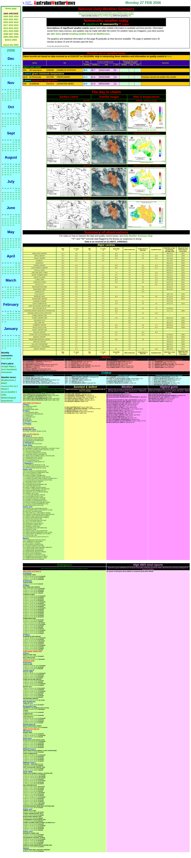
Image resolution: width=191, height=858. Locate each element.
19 (5, 74)
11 (2, 72)
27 (8, 76)
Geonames (6, 372)
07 (10, 69)
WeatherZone (7, 380)
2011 (5, 31)
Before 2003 (11, 40)
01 (13, 67)
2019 (11, 22)
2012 (16, 28)
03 (19, 67)
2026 (5, 16)
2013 (11, 28)
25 (2, 76)
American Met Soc (9, 386)
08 (13, 69)
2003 (16, 37)
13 (8, 72)
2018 (16, 22)
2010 (11, 31)
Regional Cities (118, 14)
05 (5, 69)
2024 (16, 16)
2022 (11, 19)
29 (13, 76)
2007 (11, 34)
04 (2, 69)
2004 (11, 37)
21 (10, 74)
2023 (5, 19)
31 (19, 76)
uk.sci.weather (8, 392)
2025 (11, 16)
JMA (129, 16)
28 (10, 76)
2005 (5, 37)
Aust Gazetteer (8, 369)
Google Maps (7, 366)
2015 (16, 25)
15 (13, 72)
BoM (3, 383)
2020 (5, 22)
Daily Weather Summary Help (137, 236)
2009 (16, 31)
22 (13, 74)
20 (8, 74)
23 (16, 74)
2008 (5, 34)
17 (19, 72)
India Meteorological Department (8, 398)
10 (19, 69)
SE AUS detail (151, 130)
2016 (11, 25)
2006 (16, 34)
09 (16, 69)
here (169, 56)
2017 (5, 25)
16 (16, 72)
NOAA (4, 389)
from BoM (6, 358)
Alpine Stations (129, 14)
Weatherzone (102, 34)
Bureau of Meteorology (105, 16)
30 (16, 76)
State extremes (83, 14)
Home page (10, 8)
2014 (5, 28)
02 (16, 67)
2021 (16, 19)
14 (10, 72)
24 (19, 74)
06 (8, 69)
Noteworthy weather (96, 14)
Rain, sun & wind (114, 13)
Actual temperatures (146, 162)
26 (5, 76)
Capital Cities (107, 14)
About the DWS (11, 45)
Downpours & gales (127, 13)
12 (5, 72)
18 (2, 74)
